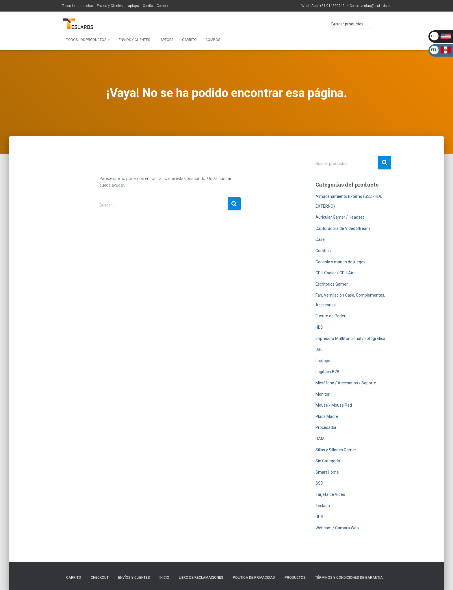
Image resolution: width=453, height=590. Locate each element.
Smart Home (327, 472)
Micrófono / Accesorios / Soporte (345, 383)
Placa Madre (326, 416)
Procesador (326, 427)
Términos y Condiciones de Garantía (349, 578)
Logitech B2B (327, 371)
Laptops (133, 6)
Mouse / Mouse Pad (333, 405)
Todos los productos (77, 6)
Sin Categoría (327, 461)
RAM (319, 438)
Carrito (148, 6)
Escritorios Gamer (331, 284)
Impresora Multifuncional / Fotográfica (350, 338)
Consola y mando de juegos (340, 262)
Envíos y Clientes (110, 6)
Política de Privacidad (254, 578)
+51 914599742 (332, 6)
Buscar (384, 162)
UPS (319, 516)
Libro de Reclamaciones (201, 578)
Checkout (100, 578)
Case (320, 239)
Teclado (322, 505)
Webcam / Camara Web (337, 528)
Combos (163, 6)
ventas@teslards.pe (376, 6)
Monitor (322, 394)
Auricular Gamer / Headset (339, 217)
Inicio (164, 578)
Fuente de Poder (330, 316)
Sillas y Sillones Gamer (335, 450)
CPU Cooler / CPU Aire (335, 273)
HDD (319, 327)
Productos (295, 578)
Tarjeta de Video (330, 494)
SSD (319, 483)
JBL (318, 349)
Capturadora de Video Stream (342, 228)
